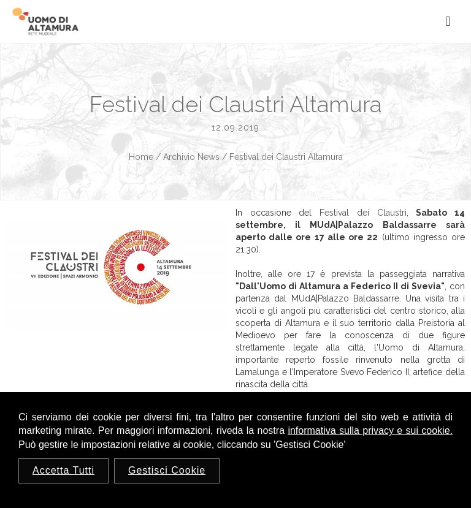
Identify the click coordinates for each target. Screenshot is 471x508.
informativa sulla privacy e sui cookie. (370, 430)
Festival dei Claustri (363, 213)
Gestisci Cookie (166, 470)
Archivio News (191, 157)
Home (141, 157)
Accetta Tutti (63, 470)
